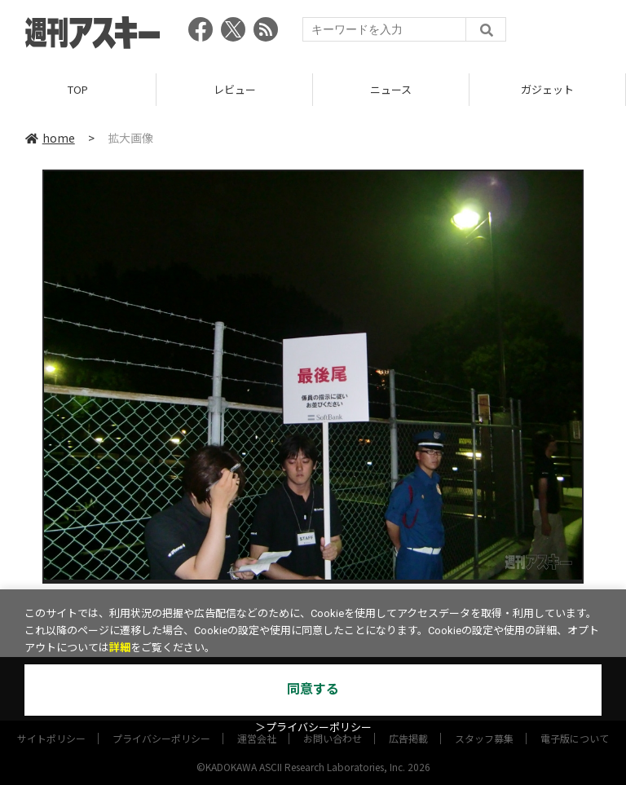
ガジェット (547, 89)
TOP (78, 89)
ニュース (391, 89)
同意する (313, 689)
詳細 (119, 648)
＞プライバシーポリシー (313, 727)
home (50, 138)
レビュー (235, 89)
